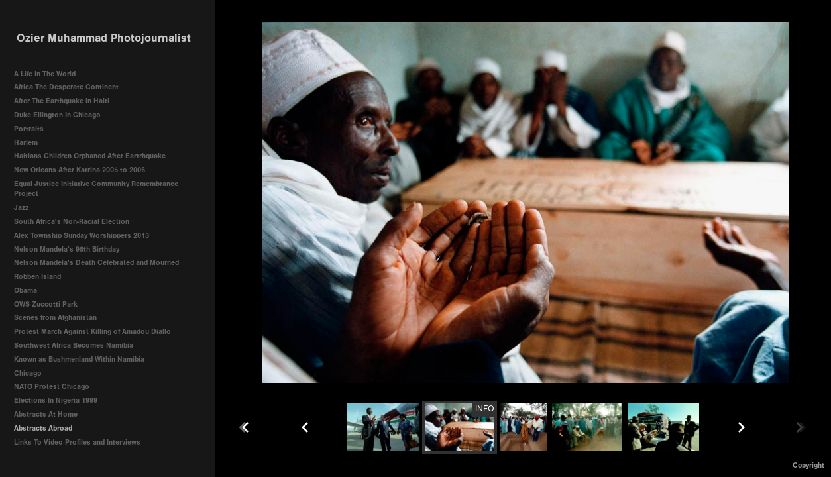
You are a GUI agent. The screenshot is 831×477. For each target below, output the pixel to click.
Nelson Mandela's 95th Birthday (66, 249)
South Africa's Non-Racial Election (71, 221)
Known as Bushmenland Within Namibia (79, 359)
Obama (25, 290)
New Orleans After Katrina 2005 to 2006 (79, 170)
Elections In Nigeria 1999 (55, 400)
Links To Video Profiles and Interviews (82, 442)
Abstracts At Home (46, 414)
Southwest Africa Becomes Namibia (73, 345)
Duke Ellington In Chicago (57, 115)
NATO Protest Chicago (51, 386)
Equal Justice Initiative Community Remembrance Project (96, 189)
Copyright (808, 465)
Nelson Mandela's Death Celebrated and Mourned (96, 262)
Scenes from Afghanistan (55, 317)
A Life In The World (45, 74)
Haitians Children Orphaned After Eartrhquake (90, 156)
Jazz (21, 207)
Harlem (26, 142)
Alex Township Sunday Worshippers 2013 (81, 235)
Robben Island (37, 276)
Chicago (28, 373)
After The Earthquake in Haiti (61, 101)
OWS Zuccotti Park (46, 304)
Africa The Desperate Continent (66, 87)
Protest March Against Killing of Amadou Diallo (92, 331)
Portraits (29, 129)
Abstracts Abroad (43, 428)
